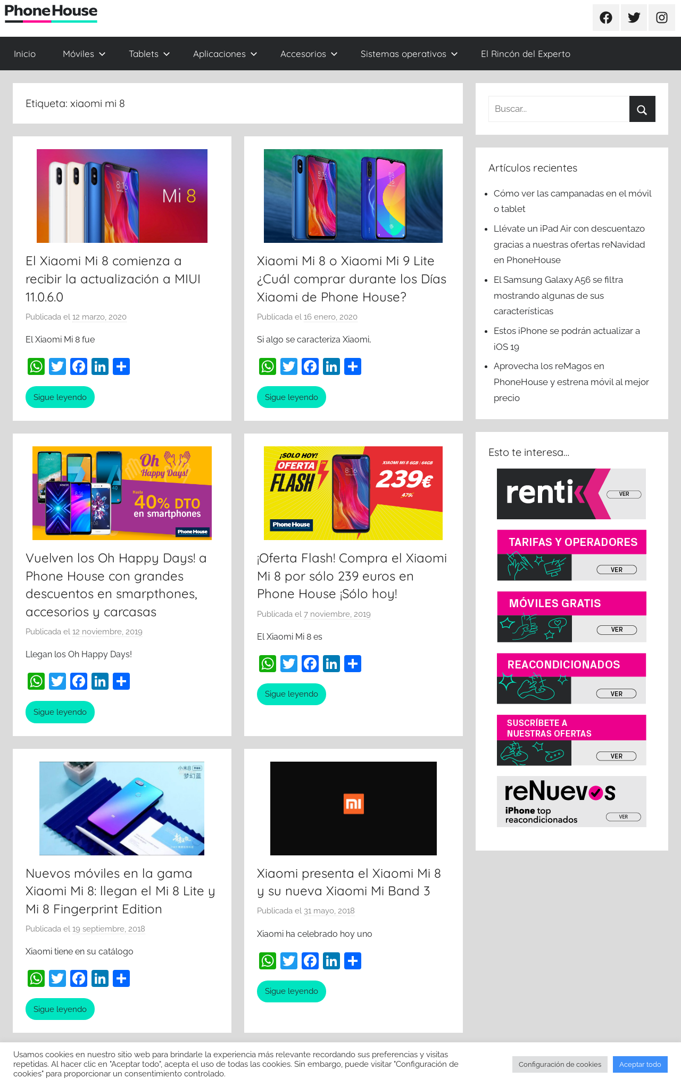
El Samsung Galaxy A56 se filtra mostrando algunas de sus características (558, 295)
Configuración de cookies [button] (560, 1064)
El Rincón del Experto (525, 53)
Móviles (84, 53)
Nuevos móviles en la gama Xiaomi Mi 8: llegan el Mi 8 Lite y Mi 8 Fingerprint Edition (120, 891)
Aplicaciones (225, 53)
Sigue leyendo (60, 397)
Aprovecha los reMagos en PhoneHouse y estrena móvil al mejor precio (571, 382)
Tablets (149, 53)
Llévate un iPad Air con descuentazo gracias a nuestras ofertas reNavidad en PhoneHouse (569, 244)
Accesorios (309, 53)
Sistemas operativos (409, 53)
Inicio (25, 53)
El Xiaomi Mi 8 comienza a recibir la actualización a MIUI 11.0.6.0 (113, 278)
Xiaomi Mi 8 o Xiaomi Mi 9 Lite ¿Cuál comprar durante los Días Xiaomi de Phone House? (351, 278)
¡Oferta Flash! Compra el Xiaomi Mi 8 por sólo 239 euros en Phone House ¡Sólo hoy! (352, 575)
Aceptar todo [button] (640, 1064)
